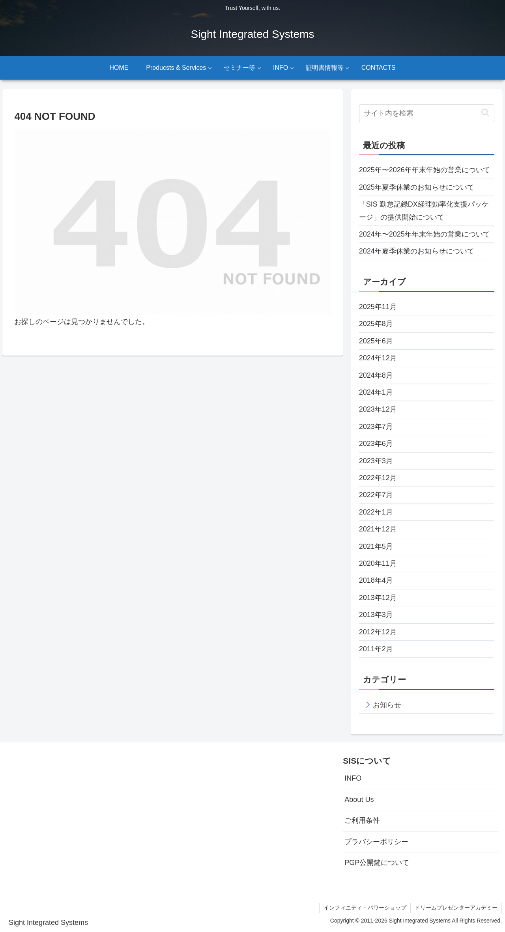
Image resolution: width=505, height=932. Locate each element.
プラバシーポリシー (376, 842)
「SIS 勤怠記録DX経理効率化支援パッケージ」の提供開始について (424, 210)
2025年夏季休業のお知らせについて (416, 187)
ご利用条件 (362, 820)
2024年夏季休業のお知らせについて (416, 251)
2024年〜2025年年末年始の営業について (424, 234)
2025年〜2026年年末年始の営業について (424, 170)
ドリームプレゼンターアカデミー (456, 907)
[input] (427, 113)
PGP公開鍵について (376, 863)
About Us (359, 799)
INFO (352, 778)
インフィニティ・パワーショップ (365, 907)
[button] (485, 112)
